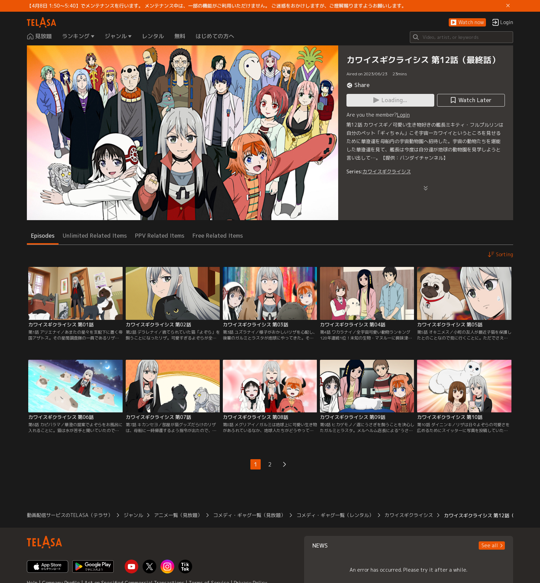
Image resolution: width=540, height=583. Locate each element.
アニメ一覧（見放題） (178, 515)
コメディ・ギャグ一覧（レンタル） (335, 515)
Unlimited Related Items (95, 235)
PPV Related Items (159, 235)
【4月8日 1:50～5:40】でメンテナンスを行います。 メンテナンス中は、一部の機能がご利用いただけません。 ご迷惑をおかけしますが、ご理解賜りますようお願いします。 (216, 6)
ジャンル (133, 515)
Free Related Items (218, 235)
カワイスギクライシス (387, 171)
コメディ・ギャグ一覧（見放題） (249, 515)
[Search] (461, 37)
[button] (467, 22)
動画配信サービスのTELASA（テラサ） (70, 515)
